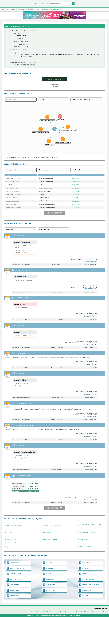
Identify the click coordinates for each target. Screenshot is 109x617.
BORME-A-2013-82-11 (92, 499)
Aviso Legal (88, 611)
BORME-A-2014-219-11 (91, 416)
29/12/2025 (75, 178)
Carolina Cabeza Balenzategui (13, 178)
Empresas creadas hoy (58, 611)
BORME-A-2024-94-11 (92, 344)
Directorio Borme (80, 611)
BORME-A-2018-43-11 (92, 364)
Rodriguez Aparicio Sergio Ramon (14, 207)
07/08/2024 (75, 191)
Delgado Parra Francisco (12, 181)
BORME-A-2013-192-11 (91, 466)
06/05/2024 (75, 194)
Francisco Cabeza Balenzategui (29, 62)
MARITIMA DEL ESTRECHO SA (29, 65)
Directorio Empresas (70, 611)
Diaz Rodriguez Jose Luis (12, 201)
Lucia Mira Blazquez (11, 185)
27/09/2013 (75, 204)
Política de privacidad (97, 611)
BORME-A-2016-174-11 (91, 394)
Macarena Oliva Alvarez (12, 188)
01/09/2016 (75, 198)
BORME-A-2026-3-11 (92, 261)
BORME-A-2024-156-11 (91, 288)
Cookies (105, 611)
